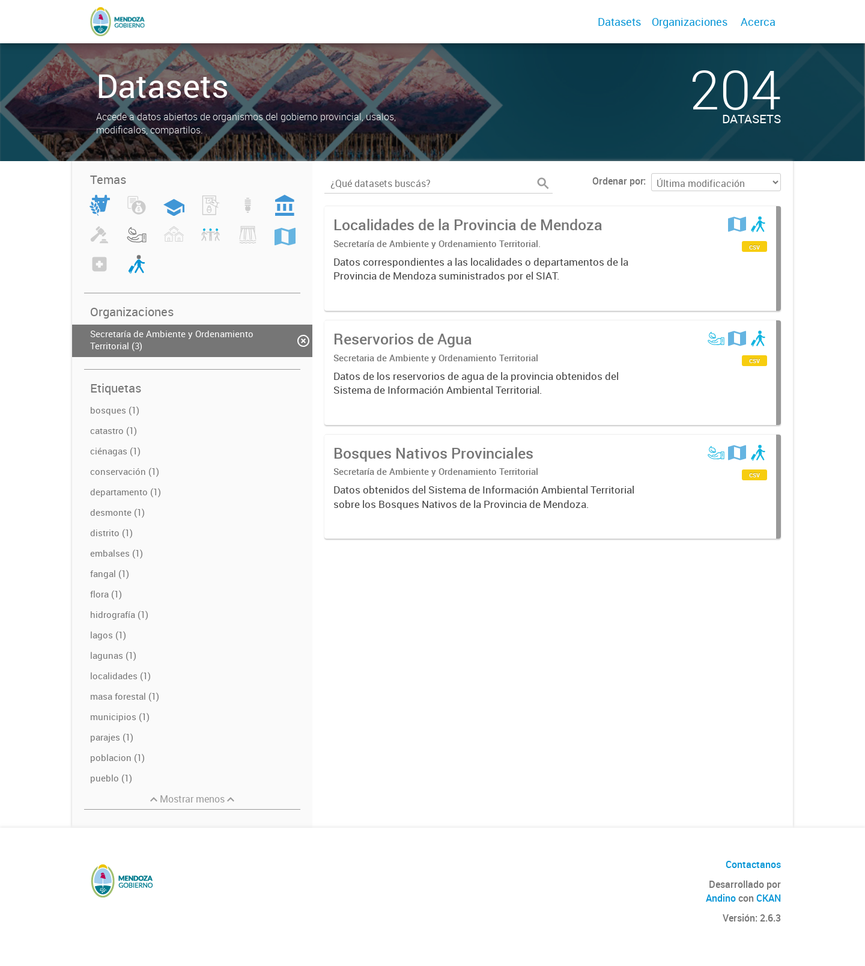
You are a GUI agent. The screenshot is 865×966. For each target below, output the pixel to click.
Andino (721, 898)
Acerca (758, 21)
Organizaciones (689, 21)
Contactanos (753, 864)
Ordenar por (617, 181)
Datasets (619, 21)
